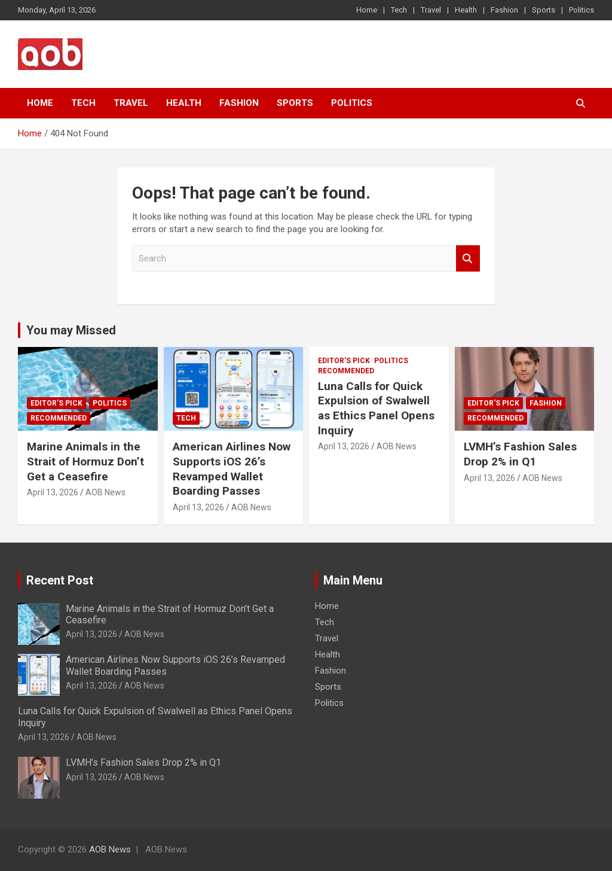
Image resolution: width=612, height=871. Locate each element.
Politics (581, 9)
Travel (431, 9)
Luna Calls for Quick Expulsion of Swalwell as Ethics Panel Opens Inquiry (376, 408)
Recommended (58, 418)
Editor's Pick (56, 403)
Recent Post (59, 580)
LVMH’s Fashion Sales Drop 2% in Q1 (520, 454)
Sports (543, 9)
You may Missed (71, 330)
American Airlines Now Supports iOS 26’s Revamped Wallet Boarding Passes (231, 469)
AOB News (105, 492)
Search (468, 258)
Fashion (504, 9)
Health (466, 9)
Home (366, 9)
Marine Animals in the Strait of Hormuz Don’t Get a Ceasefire (85, 461)
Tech (399, 9)
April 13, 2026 (52, 492)
